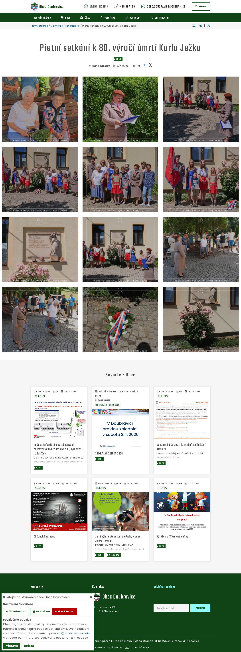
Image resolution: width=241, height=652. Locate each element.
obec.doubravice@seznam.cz (166, 6)
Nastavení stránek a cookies (177, 641)
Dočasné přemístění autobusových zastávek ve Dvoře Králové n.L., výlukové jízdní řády (56, 449)
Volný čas (57, 25)
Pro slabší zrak (122, 641)
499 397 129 (127, 6)
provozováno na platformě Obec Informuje (120, 647)
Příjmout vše (12, 646)
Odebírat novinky (165, 587)
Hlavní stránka (39, 25)
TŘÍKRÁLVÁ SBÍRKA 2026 (109, 453)
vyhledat (201, 7)
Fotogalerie (72, 25)
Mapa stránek (143, 641)
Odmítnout (29, 646)
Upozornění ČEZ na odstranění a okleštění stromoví (177, 447)
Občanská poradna (45, 536)
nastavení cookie (75, 633)
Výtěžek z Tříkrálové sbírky (174, 536)
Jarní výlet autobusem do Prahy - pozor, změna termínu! (120, 539)
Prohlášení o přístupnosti (94, 641)
